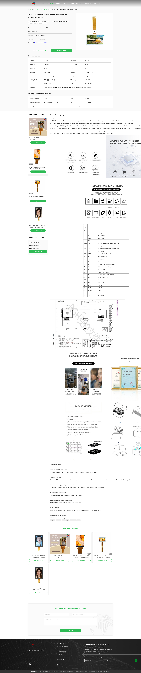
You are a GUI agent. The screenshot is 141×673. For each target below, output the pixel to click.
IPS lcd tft (58, 520)
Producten (50, 3)
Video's (58, 3)
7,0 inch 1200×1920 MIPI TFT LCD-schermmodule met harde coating (38, 556)
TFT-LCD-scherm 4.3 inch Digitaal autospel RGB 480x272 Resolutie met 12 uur (37, 198)
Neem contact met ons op (76, 4)
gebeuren (88, 3)
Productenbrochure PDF (40, 42)
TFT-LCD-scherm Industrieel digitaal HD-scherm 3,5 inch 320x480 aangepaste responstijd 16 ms (37, 169)
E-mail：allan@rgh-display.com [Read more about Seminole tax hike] (36, 650)
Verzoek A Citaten (61, 50)
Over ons (65, 3)
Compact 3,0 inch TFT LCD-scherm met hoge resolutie (60, 556)
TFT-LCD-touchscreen (75, 520)
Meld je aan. (108, 660)
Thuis (42, 3)
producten (35, 9)
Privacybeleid (34, 671)
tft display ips (65, 520)
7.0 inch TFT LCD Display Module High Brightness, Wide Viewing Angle (38, 588)
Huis (31, 9)
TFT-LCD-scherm (43, 9)
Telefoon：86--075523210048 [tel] (36, 648)
